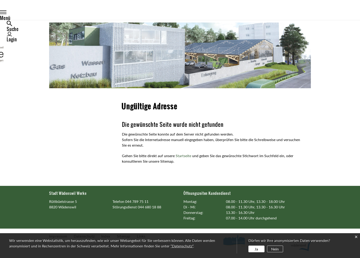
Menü (59, 13)
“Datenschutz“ (182, 246)
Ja (256, 249)
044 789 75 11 (137, 201)
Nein (275, 249)
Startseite (183, 155)
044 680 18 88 (149, 207)
